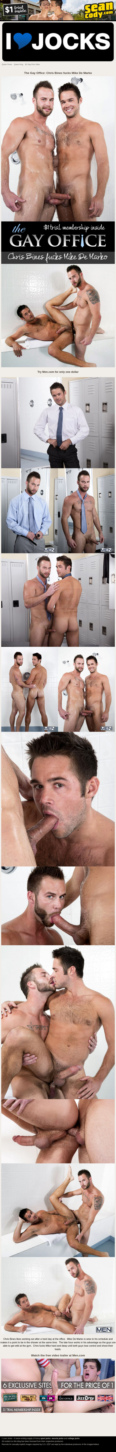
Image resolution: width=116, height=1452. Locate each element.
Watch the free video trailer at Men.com (58, 1355)
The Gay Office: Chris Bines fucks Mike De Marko (58, 73)
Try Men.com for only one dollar (58, 371)
